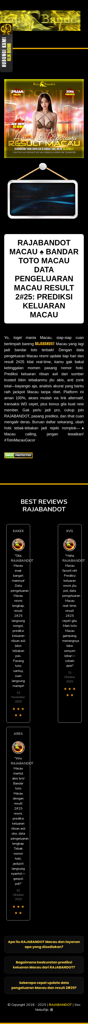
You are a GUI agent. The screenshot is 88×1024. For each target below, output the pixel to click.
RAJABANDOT (45, 343)
